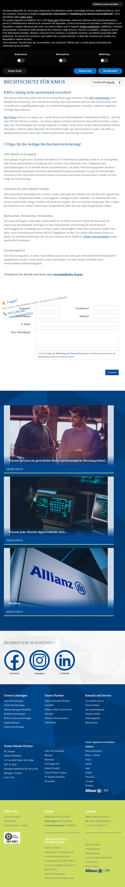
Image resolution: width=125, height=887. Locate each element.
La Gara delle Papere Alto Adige (19, 760)
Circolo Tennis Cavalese (56, 772)
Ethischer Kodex (93, 844)
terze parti (53, 20)
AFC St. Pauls (10, 764)
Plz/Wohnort (23, 316)
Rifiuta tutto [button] (85, 71)
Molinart (49, 755)
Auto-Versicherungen (13, 701)
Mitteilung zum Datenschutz (69, 353)
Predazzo (89, 785)
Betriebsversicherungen (14, 714)
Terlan (88, 759)
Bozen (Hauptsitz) (93, 751)
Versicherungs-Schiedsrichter (98, 857)
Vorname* (25, 308)
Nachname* (82, 308)
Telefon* (84, 316)
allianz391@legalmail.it (100, 821)
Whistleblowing (92, 849)
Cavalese (89, 781)
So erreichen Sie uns (94, 701)
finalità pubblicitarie (89, 26)
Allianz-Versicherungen (96, 236)
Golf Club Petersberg (54, 751)
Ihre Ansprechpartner (95, 709)
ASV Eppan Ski (52, 764)
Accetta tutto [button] (110, 71)
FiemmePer (50, 781)
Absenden (112, 372)
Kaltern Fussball (52, 768)
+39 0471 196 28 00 (97, 825)
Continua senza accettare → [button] (107, 4)
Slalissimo (49, 759)
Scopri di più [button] (15, 71)
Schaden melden (92, 714)
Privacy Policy (92, 866)
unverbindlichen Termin (68, 274)
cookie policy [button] (26, 17)
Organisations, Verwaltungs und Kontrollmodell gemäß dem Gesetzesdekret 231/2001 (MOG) (60, 856)
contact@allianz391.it (100, 817)
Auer (87, 768)
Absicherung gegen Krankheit (17, 709)
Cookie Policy (91, 862)
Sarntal (88, 764)
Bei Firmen (10, 117)
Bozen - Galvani (92, 755)
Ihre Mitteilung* (21, 332)
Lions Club (9, 777)
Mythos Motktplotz (13, 755)
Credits (57, 848)
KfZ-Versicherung (99, 97)
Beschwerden (91, 722)
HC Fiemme (9, 751)
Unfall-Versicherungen (14, 705)
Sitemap (49, 848)
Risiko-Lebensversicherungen (17, 718)
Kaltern (88, 772)
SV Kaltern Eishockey (55, 777)
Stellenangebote (92, 718)
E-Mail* (26, 324)
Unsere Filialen (92, 705)
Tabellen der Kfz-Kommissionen (59, 878)
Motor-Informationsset (55, 874)
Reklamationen (92, 853)
